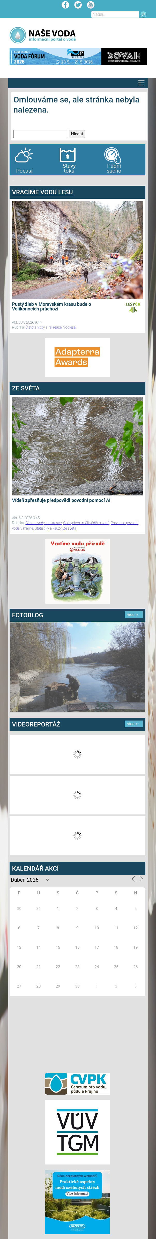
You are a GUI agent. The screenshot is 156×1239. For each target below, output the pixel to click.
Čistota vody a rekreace (43, 327)
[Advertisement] (77, 1033)
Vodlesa (69, 327)
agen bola (40, 180)
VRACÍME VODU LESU (42, 192)
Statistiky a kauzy (48, 528)
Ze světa (69, 528)
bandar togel (13, 180)
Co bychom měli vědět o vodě (86, 523)
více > (132, 614)
